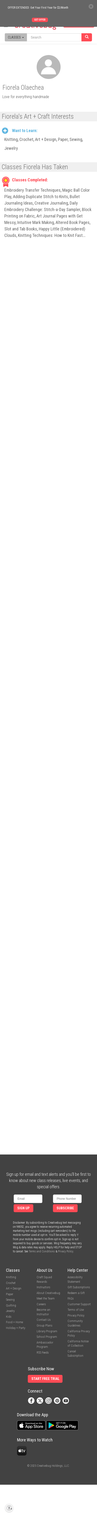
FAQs (71, 1298)
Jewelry (11, 148)
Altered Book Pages (73, 222)
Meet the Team (46, 1298)
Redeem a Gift (76, 1293)
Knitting (11, 139)
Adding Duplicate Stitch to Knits (40, 196)
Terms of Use (76, 1309)
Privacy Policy (65, 1251)
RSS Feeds (43, 1352)
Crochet (26, 139)
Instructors (43, 1287)
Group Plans (44, 1325)
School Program (47, 1337)
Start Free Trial (45, 1379)
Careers (41, 1304)
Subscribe (65, 1208)
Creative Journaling (51, 203)
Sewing (75, 139)
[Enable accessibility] (9, 1508)
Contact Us (44, 1320)
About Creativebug (48, 1293)
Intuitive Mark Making (35, 222)
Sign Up (23, 1208)
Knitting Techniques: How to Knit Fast (50, 235)
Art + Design (45, 139)
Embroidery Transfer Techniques (32, 190)
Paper (63, 139)
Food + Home (14, 1322)
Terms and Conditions (42, 1251)
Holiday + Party (15, 1328)
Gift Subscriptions (79, 1287)
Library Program (47, 1331)
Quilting (11, 1305)
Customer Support (79, 1304)
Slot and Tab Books (20, 228)
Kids (8, 1316)
